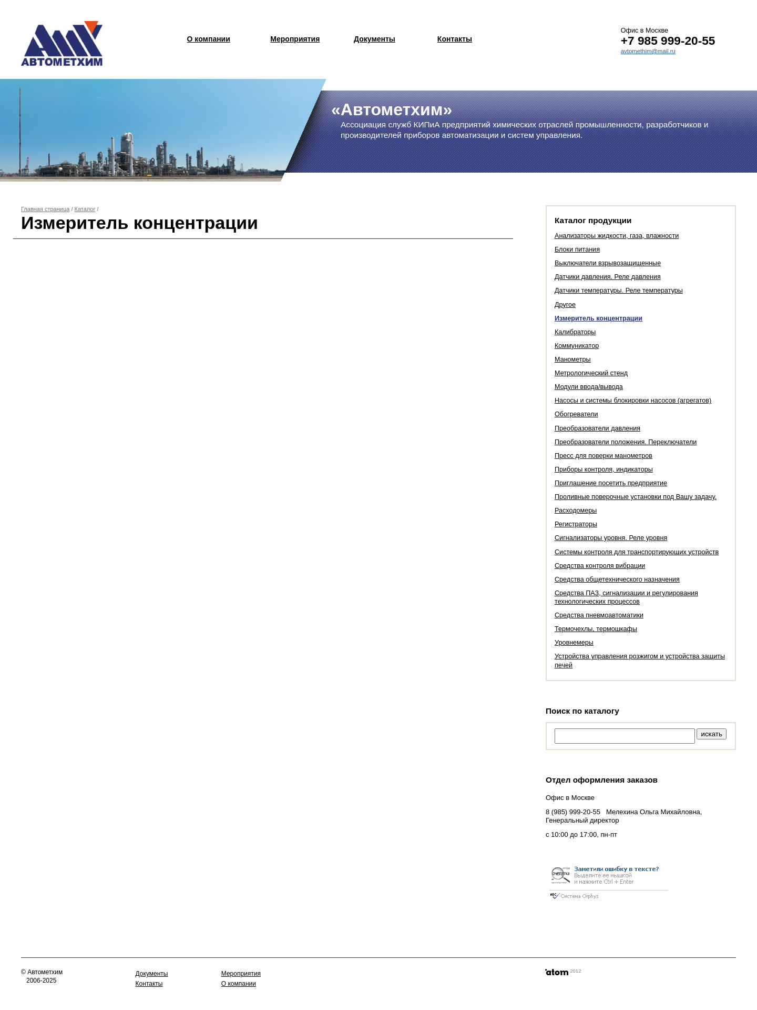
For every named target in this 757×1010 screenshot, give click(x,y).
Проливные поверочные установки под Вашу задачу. (636, 497)
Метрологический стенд (591, 373)
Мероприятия (295, 39)
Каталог (85, 209)
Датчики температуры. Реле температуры (619, 290)
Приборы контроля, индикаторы (604, 469)
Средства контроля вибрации (600, 565)
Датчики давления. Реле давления (608, 277)
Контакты (454, 39)
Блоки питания (577, 249)
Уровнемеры (574, 642)
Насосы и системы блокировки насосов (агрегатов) (633, 400)
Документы (374, 39)
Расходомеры (576, 510)
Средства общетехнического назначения (617, 579)
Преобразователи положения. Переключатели (626, 442)
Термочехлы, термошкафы (596, 629)
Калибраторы (575, 332)
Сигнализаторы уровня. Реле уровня (611, 538)
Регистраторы (576, 524)
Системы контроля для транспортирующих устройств (637, 552)
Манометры (573, 359)
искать (711, 734)
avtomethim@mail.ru (648, 51)
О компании (208, 39)
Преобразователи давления (597, 428)
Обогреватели (576, 414)
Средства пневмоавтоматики (599, 615)
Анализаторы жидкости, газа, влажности (617, 235)
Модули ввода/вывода (589, 387)
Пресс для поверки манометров (603, 455)
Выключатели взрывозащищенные (608, 263)
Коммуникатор (577, 345)
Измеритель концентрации (598, 318)
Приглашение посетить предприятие (611, 483)
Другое (565, 304)
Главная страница (45, 209)
